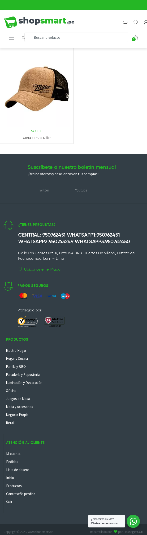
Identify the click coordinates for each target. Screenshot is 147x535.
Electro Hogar (16, 350)
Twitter (43, 190)
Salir (9, 502)
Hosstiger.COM (133, 532)
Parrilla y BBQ (16, 366)
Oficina (11, 390)
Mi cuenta (13, 453)
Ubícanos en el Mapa (39, 269)
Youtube (81, 190)
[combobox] (76, 37)
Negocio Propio (17, 414)
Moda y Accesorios (19, 406)
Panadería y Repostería (23, 374)
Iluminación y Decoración (24, 382)
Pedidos (12, 461)
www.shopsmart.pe (40, 532)
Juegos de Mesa (18, 398)
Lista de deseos (18, 469)
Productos (14, 486)
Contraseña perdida (20, 494)
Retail (10, 422)
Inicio (10, 478)
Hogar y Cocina (17, 358)
